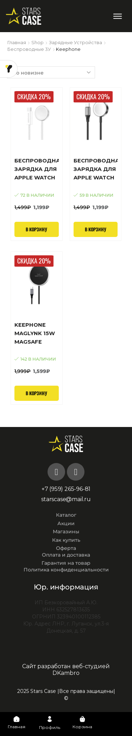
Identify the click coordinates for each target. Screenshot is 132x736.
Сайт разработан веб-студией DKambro (66, 669)
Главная (16, 42)
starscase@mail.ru (66, 499)
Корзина (82, 726)
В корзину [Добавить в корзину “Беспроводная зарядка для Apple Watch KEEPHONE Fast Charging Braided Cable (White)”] (36, 229)
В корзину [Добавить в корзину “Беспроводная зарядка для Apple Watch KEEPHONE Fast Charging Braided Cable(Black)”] (95, 229)
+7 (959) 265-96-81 (66, 489)
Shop (37, 42)
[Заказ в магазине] (51, 72)
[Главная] (16, 719)
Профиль (49, 727)
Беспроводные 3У (29, 49)
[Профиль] (49, 719)
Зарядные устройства (75, 42)
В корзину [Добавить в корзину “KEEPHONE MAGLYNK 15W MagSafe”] (36, 393)
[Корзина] (82, 719)
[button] (118, 16)
